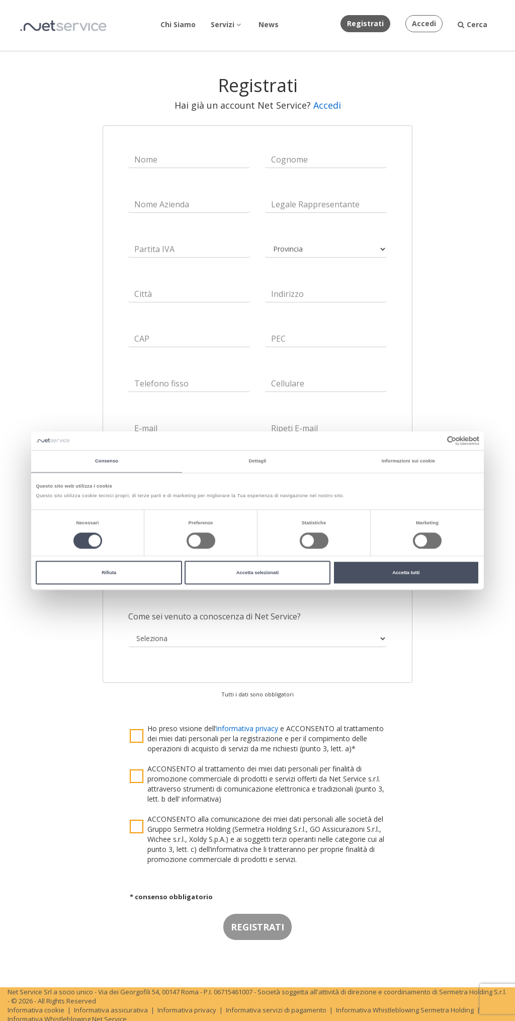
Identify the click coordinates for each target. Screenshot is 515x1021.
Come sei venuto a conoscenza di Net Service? (214, 616)
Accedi (327, 105)
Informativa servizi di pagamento (276, 1009)
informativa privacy (247, 728)
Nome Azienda (161, 204)
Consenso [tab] (106, 461)
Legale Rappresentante (315, 204)
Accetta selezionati (257, 572)
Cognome (289, 159)
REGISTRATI (257, 927)
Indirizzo (287, 293)
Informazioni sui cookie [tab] (408, 461)
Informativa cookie (36, 1009)
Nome (145, 159)
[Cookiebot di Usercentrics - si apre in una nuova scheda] (435, 440)
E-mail (145, 428)
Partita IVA (154, 249)
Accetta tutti (405, 572)
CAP (141, 338)
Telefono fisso (161, 383)
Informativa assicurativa (111, 1009)
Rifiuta (109, 572)
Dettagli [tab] (257, 461)
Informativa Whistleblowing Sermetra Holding (405, 1009)
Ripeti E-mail (294, 428)
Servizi (226, 24)
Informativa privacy (186, 1009)
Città (143, 293)
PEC (278, 338)
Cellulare (287, 383)
